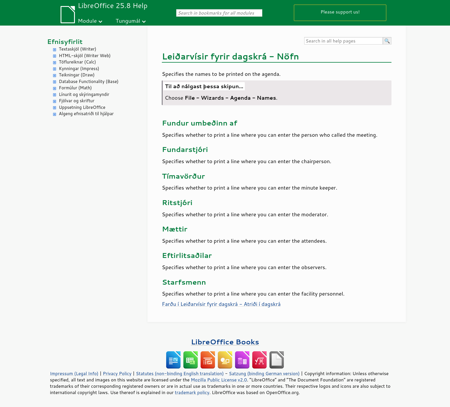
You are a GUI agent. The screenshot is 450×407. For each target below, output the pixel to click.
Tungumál (128, 20)
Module (87, 20)
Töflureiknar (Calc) (77, 62)
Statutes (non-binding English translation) (180, 373)
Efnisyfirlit (64, 41)
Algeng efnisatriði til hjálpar (86, 114)
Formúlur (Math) (75, 88)
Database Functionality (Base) (89, 81)
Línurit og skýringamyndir (84, 94)
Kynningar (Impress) (79, 68)
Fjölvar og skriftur (76, 101)
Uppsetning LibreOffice (82, 107)
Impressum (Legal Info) (74, 373)
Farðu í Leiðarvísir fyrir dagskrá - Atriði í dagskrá (221, 304)
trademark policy (192, 392)
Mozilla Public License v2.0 (219, 380)
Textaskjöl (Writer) (77, 49)
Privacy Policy (117, 373)
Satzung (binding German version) (264, 373)
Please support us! (340, 11)
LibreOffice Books (225, 342)
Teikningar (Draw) (77, 75)
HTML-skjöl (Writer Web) (85, 56)
